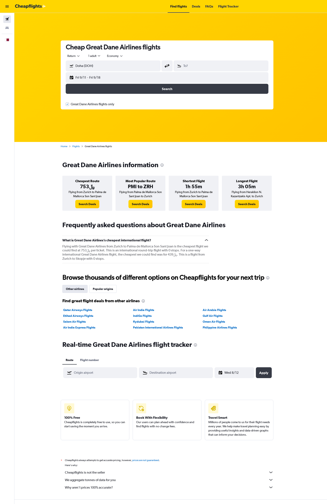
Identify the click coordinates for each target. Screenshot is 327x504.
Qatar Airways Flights (81, 310)
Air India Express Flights (83, 327)
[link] (91, 204)
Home (67, 146)
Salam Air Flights (78, 321)
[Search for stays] (7, 28)
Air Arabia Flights (218, 310)
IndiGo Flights (146, 315)
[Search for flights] (7, 19)
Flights (79, 146)
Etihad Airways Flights (82, 315)
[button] (7, 6)
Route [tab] (73, 360)
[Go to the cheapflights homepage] (30, 6)
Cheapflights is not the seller (173, 472)
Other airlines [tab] (79, 289)
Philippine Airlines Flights (223, 327)
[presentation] (166, 165)
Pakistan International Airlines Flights (161, 327)
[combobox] (77, 56)
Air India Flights (147, 310)
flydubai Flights (147, 321)
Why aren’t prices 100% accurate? (173, 487)
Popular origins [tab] (107, 289)
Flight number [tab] (93, 360)
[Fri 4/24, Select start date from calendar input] (238, 372)
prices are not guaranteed (149, 460)
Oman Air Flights (217, 321)
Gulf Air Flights (216, 315)
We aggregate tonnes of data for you (173, 479)
